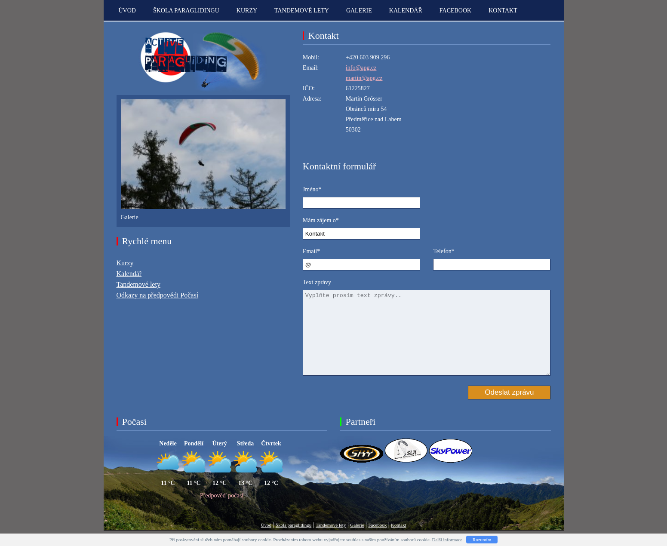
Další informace (447, 539)
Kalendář (405, 10)
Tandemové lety (301, 10)
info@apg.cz (361, 67)
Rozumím (482, 539)
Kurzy (247, 10)
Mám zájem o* (321, 220)
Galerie (359, 10)
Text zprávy (317, 282)
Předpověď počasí (221, 495)
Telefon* (444, 251)
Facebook (455, 10)
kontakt (503, 10)
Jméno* (312, 189)
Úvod (127, 10)
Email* (311, 251)
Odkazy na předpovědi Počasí (158, 295)
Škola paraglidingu (186, 10)
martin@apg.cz (364, 78)
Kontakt (398, 525)
